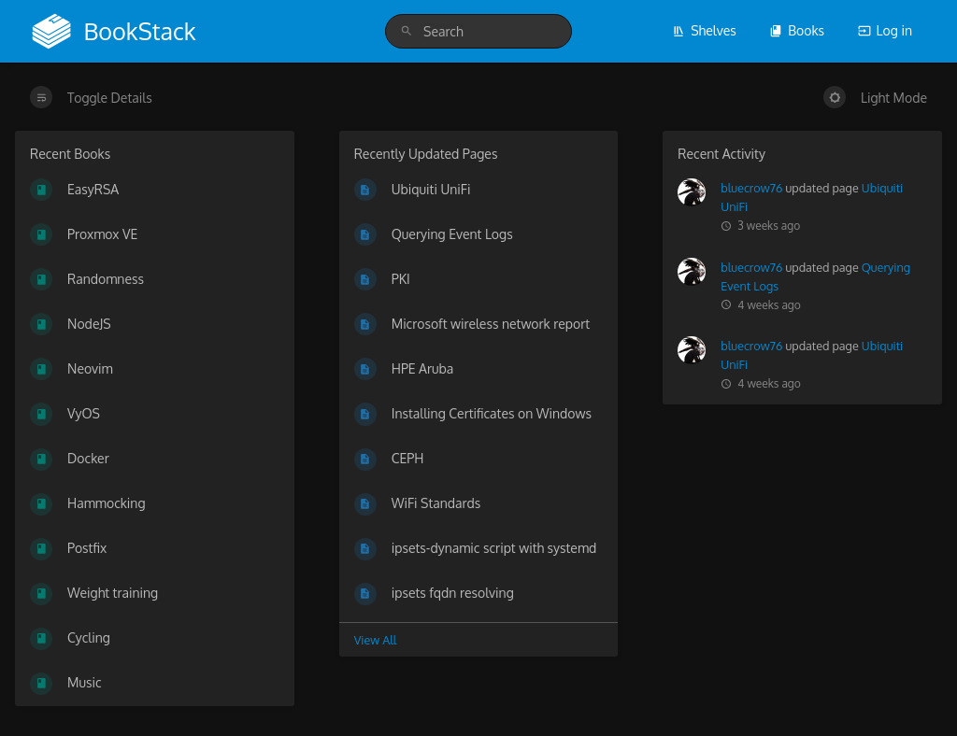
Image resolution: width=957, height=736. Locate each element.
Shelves (704, 30)
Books (796, 30)
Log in (885, 30)
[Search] (406, 31)
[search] (478, 31)
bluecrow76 (751, 187)
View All (375, 639)
